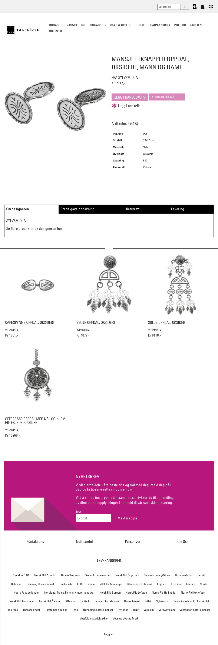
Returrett (132, 209)
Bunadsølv (98, 25)
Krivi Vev (176, 584)
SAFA (148, 601)
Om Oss (182, 541)
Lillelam (190, 584)
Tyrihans (123, 610)
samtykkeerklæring (157, 502)
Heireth (200, 575)
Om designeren (17, 209)
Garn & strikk (160, 25)
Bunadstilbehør (74, 25)
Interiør (180, 25)
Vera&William (167, 610)
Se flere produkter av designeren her (34, 228)
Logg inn (109, 634)
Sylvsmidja (162, 601)
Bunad (54, 25)
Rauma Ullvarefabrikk (106, 601)
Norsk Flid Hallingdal (164, 592)
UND (136, 610)
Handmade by (183, 575)
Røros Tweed (132, 601)
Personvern (133, 541)
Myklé (203, 584)
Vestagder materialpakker (195, 610)
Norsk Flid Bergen (110, 592)
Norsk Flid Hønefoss (193, 592)
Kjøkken (196, 25)
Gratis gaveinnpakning (77, 209)
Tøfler (141, 25)
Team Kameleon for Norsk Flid (191, 601)
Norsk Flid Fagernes (127, 575)
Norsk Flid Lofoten (136, 592)
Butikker (55, 31)
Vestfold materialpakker (94, 618)
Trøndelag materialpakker (98, 610)
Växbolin (149, 610)
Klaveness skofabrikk (139, 584)
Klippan (161, 584)
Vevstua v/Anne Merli (125, 618)
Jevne (91, 584)
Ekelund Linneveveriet (97, 575)
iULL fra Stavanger (111, 584)
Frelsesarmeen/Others (157, 575)
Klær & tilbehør (121, 25)
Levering (177, 209)
